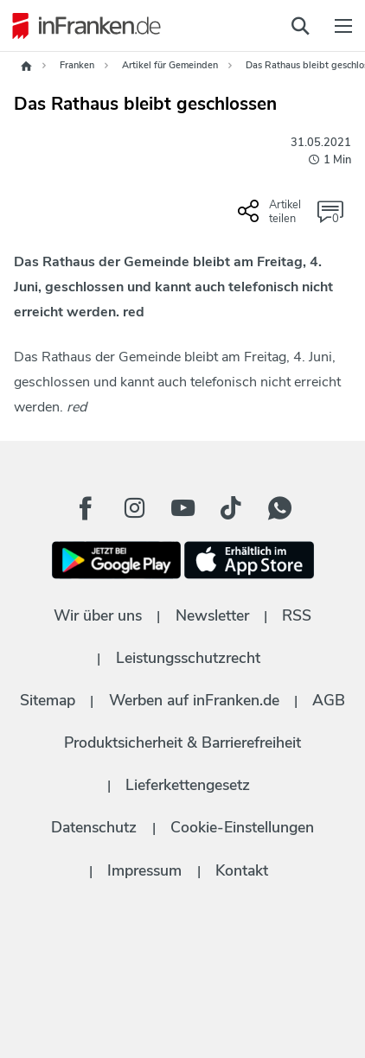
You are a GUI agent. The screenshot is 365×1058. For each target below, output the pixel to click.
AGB (328, 700)
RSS (296, 615)
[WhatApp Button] (279, 508)
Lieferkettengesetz (187, 784)
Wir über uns (98, 615)
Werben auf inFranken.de (194, 700)
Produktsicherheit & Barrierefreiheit (182, 742)
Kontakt (241, 870)
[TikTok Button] (231, 508)
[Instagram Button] (134, 508)
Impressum (144, 870)
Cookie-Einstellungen (242, 827)
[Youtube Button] (182, 508)
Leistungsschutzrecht (188, 657)
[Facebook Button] (85, 508)
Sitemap (47, 700)
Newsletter (212, 615)
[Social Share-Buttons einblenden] (271, 217)
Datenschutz (94, 827)
